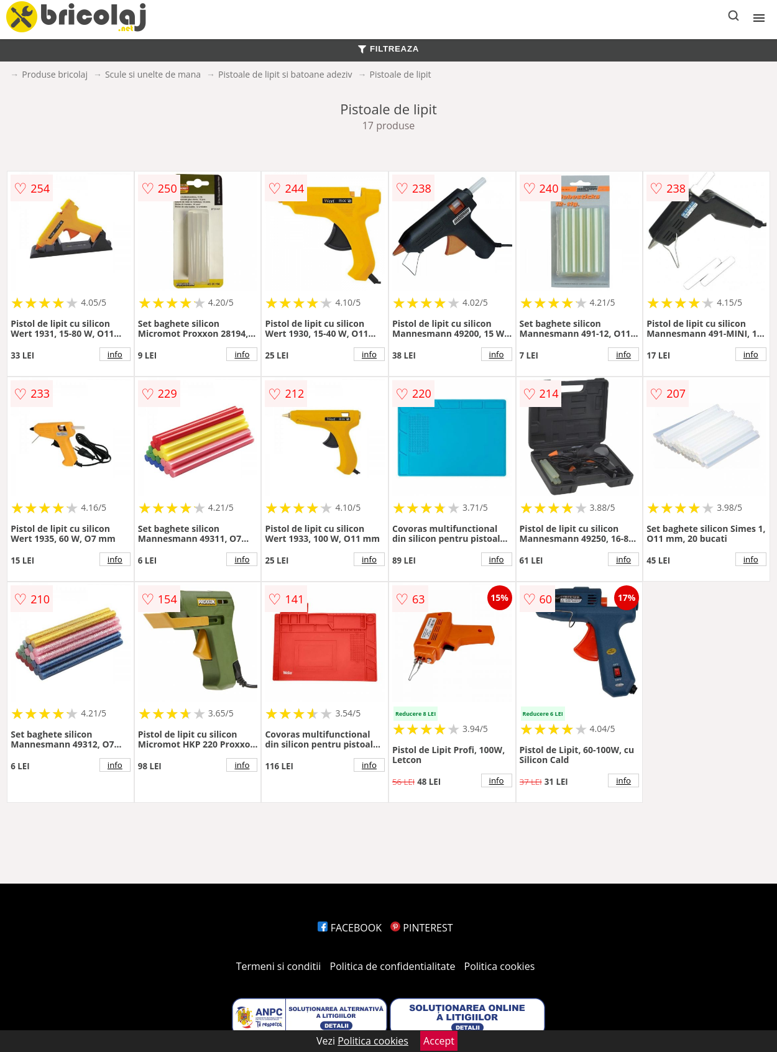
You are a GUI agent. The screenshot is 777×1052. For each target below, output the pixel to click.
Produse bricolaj (55, 74)
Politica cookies (499, 966)
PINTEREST (421, 928)
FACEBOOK (350, 928)
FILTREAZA (388, 48)
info (115, 354)
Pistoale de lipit (400, 74)
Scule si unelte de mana (153, 74)
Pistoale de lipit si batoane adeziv (285, 74)
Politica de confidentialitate (393, 966)
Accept (438, 1041)
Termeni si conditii (278, 966)
